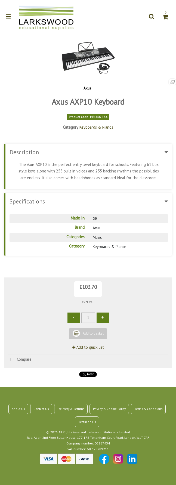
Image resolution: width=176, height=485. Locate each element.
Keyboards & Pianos (96, 127)
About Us (18, 409)
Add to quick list (88, 347)
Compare (20, 360)
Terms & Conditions (148, 409)
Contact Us (41, 409)
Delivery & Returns (71, 409)
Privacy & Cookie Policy (109, 409)
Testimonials (87, 422)
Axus (87, 88)
